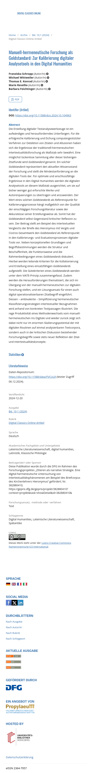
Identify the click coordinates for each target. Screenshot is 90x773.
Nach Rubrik (13, 633)
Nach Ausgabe (14, 621)
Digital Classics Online (29, 13)
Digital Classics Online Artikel (26, 423)
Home (12, 35)
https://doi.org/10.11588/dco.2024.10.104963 (43, 115)
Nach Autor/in (14, 627)
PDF (16, 99)
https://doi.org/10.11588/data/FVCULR (32, 377)
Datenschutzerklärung (19, 757)
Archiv (24, 35)
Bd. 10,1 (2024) (40, 35)
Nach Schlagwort (15, 638)
